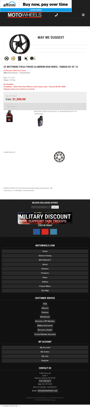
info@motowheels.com (47, 391)
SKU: (5, 73)
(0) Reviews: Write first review (15, 70)
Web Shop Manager (49, 400)
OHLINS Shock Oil (9, 152)
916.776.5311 (45, 381)
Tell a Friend (10, 107)
